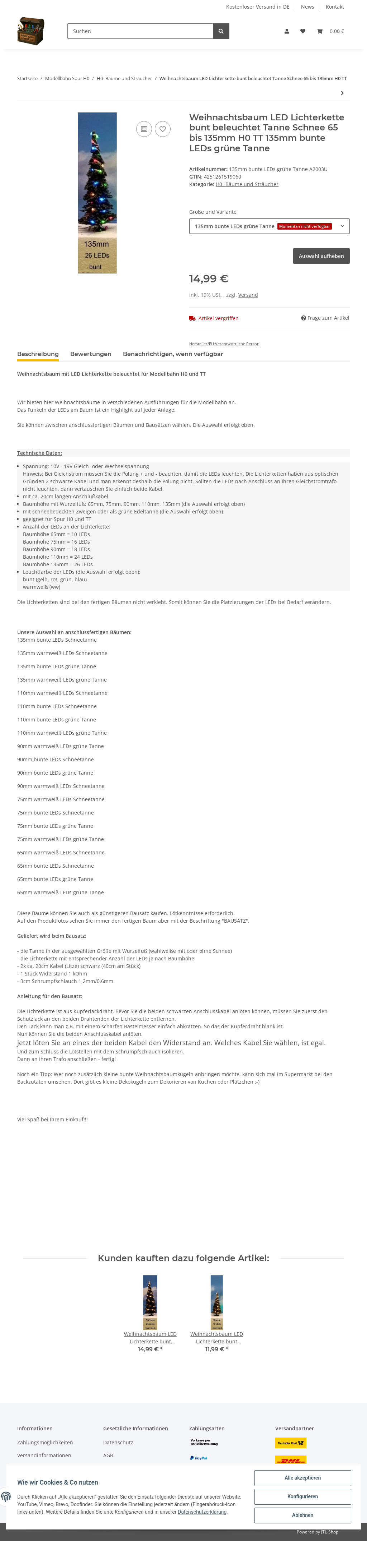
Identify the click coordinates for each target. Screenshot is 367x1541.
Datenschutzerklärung (42, 1516)
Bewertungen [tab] (90, 354)
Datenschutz (118, 1442)
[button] (287, 31)
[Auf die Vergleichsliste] (144, 129)
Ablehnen (302, 1515)
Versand (248, 294)
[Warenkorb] (330, 31)
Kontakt (335, 6)
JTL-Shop (329, 1532)
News (307, 6)
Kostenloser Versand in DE (258, 6)
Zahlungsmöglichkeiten (45, 1442)
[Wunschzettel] (303, 31)
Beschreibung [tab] (38, 354)
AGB (108, 1455)
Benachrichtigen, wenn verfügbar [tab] (173, 354)
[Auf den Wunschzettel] (163, 129)
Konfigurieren (302, 1497)
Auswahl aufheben (321, 256)
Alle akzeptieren (302, 1478)
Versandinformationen (44, 1455)
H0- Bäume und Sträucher (247, 184)
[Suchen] (140, 31)
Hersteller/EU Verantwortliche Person (224, 343)
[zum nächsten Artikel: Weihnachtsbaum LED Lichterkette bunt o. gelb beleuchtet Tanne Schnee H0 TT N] (342, 93)
